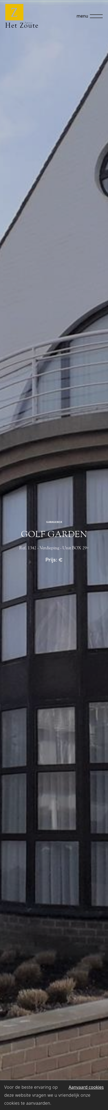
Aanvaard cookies (86, 1087)
